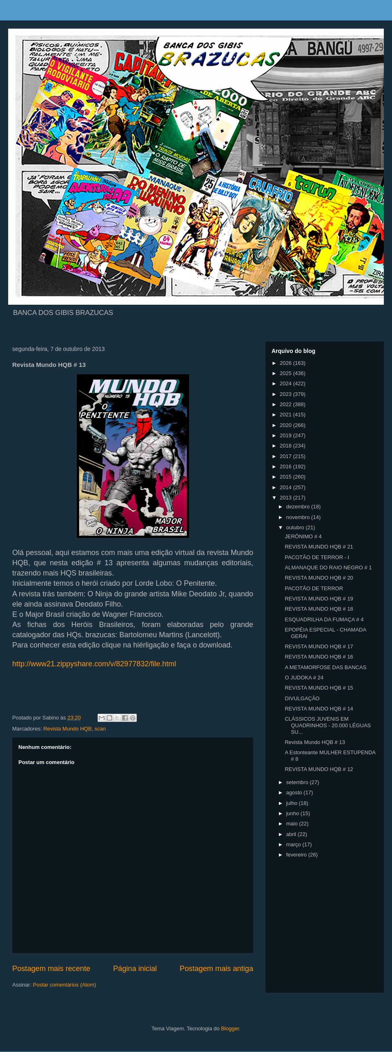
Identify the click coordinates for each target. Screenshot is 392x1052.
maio (292, 823)
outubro (296, 527)
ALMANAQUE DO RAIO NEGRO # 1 (328, 567)
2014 (286, 487)
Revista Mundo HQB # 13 (315, 742)
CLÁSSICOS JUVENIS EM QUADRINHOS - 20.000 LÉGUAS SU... (328, 725)
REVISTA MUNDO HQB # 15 (319, 688)
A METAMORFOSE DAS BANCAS (325, 667)
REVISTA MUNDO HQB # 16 (319, 657)
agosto (295, 792)
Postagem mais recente (51, 968)
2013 (286, 498)
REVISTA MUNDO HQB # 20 (319, 578)
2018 (286, 446)
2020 (286, 425)
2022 (286, 404)
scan (100, 729)
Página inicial (135, 968)
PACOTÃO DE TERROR (314, 588)
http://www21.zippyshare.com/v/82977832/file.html (94, 664)
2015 (286, 477)
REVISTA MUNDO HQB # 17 (319, 646)
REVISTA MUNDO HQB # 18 (319, 609)
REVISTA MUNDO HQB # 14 (319, 709)
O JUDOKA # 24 (304, 677)
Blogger (230, 1028)
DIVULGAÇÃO (302, 698)
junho (293, 813)
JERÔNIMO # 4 (303, 536)
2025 (286, 373)
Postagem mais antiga (216, 968)
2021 (286, 414)
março (294, 844)
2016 (286, 466)
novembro (298, 517)
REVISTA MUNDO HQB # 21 (319, 547)
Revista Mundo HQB (67, 729)
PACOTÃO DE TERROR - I (317, 557)
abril (292, 834)
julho (292, 803)
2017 (286, 456)
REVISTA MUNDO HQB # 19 (319, 599)
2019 (286, 435)
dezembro (298, 507)
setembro (298, 782)
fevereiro (297, 855)
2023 (286, 394)
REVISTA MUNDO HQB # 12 (319, 769)
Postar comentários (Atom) (64, 985)
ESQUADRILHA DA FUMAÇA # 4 (324, 619)
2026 (286, 363)
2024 (286, 383)
